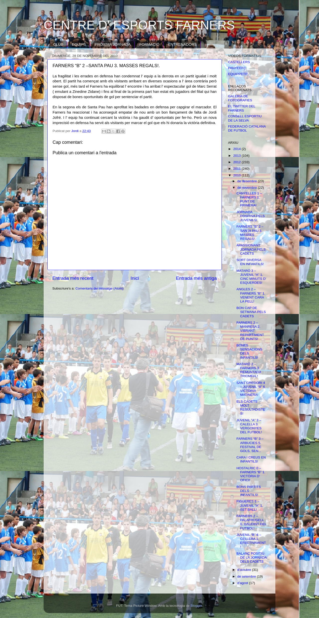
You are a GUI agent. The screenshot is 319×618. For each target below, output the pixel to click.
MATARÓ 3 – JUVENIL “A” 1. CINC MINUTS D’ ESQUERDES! (251, 277)
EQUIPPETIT (238, 74)
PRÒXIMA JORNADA (113, 44)
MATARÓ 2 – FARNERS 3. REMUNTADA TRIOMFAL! (249, 370)
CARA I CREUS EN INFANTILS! (251, 459)
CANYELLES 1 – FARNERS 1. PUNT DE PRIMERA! (249, 199)
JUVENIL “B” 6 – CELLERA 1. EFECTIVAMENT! (251, 541)
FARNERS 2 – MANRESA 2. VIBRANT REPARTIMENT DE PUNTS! (250, 331)
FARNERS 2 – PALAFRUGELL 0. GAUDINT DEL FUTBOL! (251, 522)
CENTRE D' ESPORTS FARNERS (139, 25)
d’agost (243, 583)
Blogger (196, 606)
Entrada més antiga (196, 278)
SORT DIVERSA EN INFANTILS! (250, 262)
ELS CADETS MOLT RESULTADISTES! (251, 408)
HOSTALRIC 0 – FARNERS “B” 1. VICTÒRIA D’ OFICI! (251, 474)
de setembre (247, 576)
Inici (135, 278)
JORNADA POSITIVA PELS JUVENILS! (251, 216)
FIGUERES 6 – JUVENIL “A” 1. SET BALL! (250, 505)
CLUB (58, 44)
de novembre (247, 187)
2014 (237, 149)
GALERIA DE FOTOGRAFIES (240, 98)
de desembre (247, 181)
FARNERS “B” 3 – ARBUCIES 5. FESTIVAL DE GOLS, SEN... (250, 445)
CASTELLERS (239, 62)
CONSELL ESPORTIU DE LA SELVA (245, 118)
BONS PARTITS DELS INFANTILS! (249, 491)
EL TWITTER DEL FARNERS (241, 108)
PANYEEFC (237, 68)
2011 (237, 168)
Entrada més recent (72, 278)
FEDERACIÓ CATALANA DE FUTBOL (247, 128)
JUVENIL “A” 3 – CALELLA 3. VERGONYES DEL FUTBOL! (249, 426)
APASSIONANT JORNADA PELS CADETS (251, 249)
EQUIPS (79, 44)
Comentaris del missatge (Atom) (100, 288)
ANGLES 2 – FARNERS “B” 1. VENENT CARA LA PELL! (251, 295)
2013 (237, 155)
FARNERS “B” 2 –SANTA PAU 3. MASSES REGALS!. (250, 233)
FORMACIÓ (149, 44)
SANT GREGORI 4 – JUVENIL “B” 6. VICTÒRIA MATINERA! (251, 389)
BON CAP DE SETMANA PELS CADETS (251, 312)
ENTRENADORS (182, 44)
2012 (237, 162)
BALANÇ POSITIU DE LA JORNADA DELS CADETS (252, 557)
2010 (237, 175)
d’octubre (244, 570)
